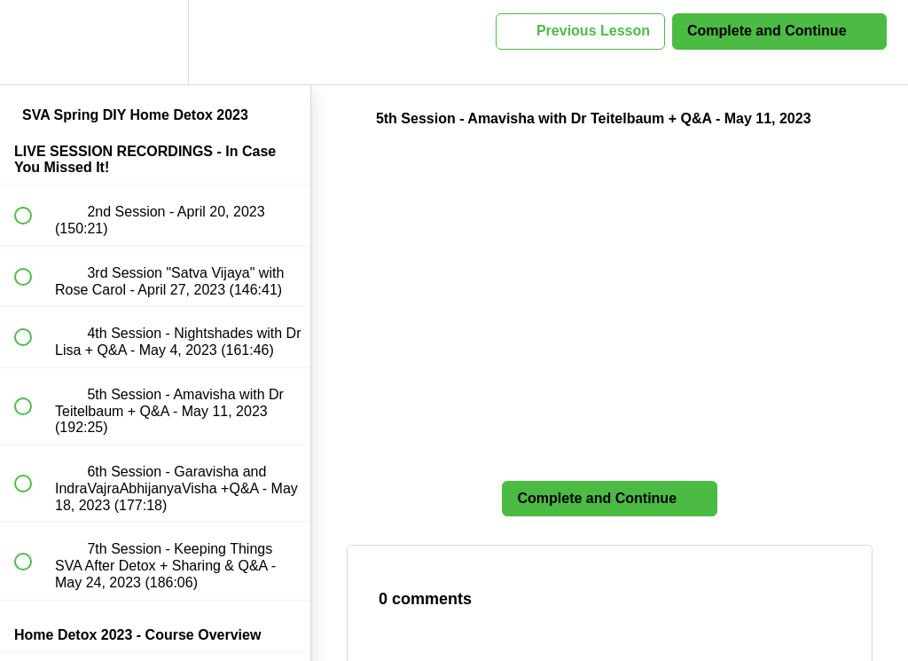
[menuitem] (155, 42)
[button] (33, 42)
